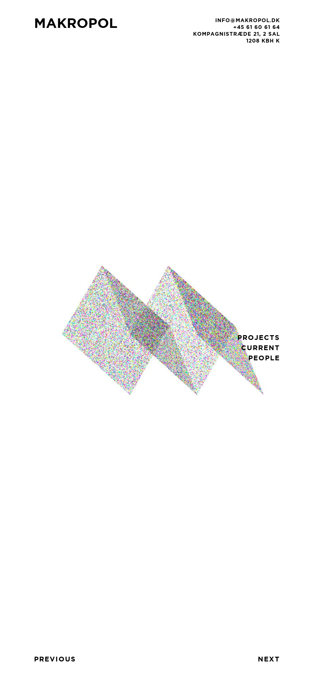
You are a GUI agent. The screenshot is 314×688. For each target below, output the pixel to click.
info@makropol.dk (247, 20)
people (264, 358)
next (269, 659)
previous (55, 659)
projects (258, 337)
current (260, 347)
